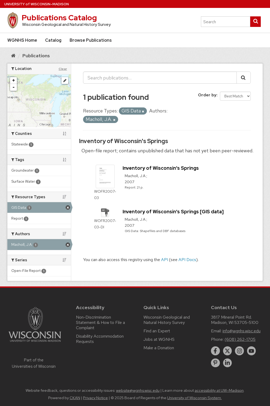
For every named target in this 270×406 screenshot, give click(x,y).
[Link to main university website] (34, 343)
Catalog (53, 40)
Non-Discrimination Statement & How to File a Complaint (100, 322)
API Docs (187, 259)
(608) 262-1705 (240, 339)
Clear (63, 69)
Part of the (34, 363)
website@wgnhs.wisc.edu (138, 390)
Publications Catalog (59, 18)
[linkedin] (227, 362)
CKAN (75, 397)
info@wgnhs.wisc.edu (242, 331)
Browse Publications (91, 40)
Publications (36, 56)
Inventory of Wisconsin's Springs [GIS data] (173, 212)
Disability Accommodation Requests (100, 338)
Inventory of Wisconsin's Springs (123, 141)
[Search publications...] (160, 78)
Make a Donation (158, 348)
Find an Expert (156, 331)
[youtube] (251, 350)
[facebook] (215, 350)
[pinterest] (215, 362)
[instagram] (239, 350)
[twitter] (227, 350)
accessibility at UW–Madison (219, 390)
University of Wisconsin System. (194, 397)
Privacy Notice (95, 397)
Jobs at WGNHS (159, 339)
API (164, 259)
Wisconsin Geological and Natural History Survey (166, 319)
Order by (207, 95)
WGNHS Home (22, 40)
